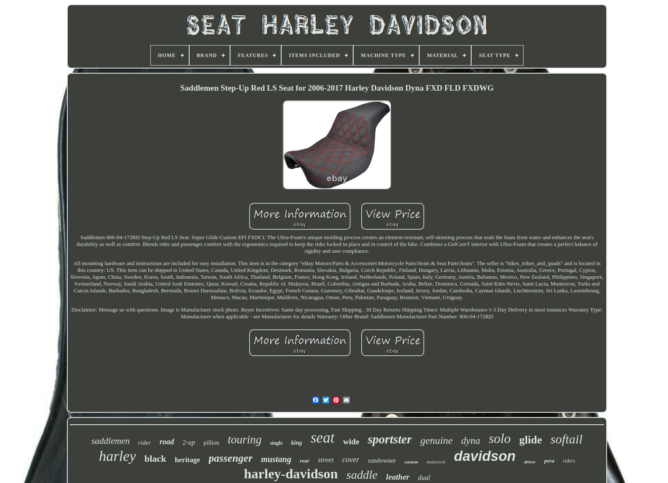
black (155, 458)
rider (144, 442)
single (276, 443)
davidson (485, 456)
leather (397, 476)
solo (500, 438)
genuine (436, 440)
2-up (189, 442)
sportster (390, 439)
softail (566, 439)
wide (351, 441)
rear (304, 460)
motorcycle (436, 462)
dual (424, 477)
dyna (470, 440)
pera (549, 460)
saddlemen (111, 441)
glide (530, 440)
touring (244, 439)
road (166, 441)
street (326, 460)
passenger (231, 458)
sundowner (382, 460)
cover (350, 459)
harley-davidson (291, 473)
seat (322, 437)
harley (117, 456)
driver (530, 461)
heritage (187, 460)
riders (569, 461)
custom (411, 461)
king (296, 443)
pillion (211, 443)
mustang (276, 459)
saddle (361, 474)
